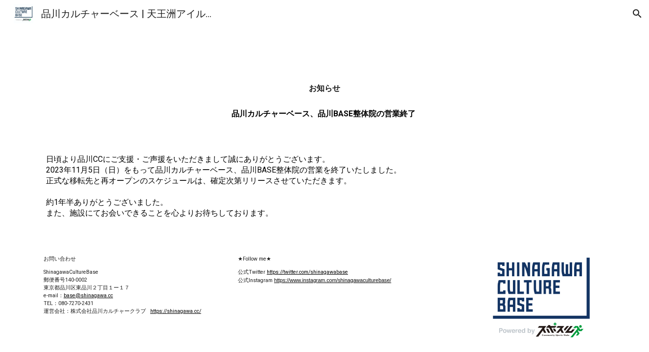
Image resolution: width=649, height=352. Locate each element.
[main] (324, 88)
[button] (637, 13)
